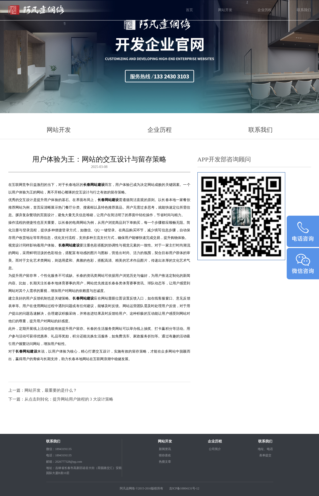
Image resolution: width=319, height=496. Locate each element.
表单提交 (265, 455)
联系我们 (304, 10)
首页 (189, 10)
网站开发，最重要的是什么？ (50, 390)
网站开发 (225, 10)
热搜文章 (165, 461)
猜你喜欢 (165, 455)
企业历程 (264, 10)
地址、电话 (265, 449)
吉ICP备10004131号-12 (184, 488)
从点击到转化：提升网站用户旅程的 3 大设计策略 (68, 399)
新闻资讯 (165, 449)
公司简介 (215, 449)
